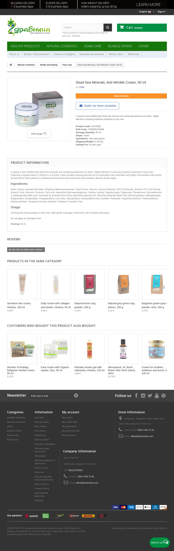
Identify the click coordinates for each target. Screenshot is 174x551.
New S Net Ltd (160, 528)
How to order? (42, 439)
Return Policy (42, 484)
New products (42, 422)
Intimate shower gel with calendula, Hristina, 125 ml (89, 369)
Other (144, 46)
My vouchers (68, 435)
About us (14, 54)
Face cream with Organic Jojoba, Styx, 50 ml (55, 369)
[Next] (163, 287)
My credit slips (69, 422)
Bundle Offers (120, 46)
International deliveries (92, 54)
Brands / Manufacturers (37, 54)
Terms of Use (41, 468)
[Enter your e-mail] (54, 396)
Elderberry (12, 439)
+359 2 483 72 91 (145, 430)
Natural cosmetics (62, 46)
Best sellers (41, 426)
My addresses (69, 426)
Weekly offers (116, 54)
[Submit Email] (76, 395)
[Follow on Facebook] (136, 395)
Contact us (40, 435)
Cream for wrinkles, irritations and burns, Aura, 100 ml (156, 370)
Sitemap (39, 500)
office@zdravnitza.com (142, 436)
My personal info (71, 431)
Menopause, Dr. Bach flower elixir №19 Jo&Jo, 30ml (122, 370)
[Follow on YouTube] (157, 395)
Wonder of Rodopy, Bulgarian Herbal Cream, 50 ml (21, 370)
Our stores (40, 431)
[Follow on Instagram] (143, 395)
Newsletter (16, 395)
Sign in (161, 11)
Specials (39, 417)
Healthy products (25, 46)
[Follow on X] (150, 395)
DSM (81, 87)
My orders (67, 417)
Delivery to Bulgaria (64, 54)
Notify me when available (97, 105)
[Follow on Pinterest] (163, 395)
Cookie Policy (42, 488)
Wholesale (133, 54)
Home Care (92, 46)
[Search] (107, 27)
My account (70, 412)
